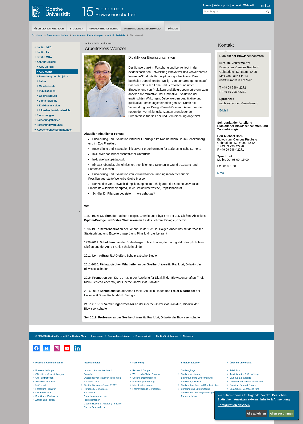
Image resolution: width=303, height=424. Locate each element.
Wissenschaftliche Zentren (146, 374)
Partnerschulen (189, 396)
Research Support (142, 370)
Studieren (76, 28)
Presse (207, 5)
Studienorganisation (191, 381)
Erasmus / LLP (91, 381)
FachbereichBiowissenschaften (116, 11)
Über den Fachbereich (49, 28)
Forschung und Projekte (53, 76)
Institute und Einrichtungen (142, 28)
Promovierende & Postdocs (147, 389)
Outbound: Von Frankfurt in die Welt (102, 377)
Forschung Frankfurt (45, 389)
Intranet (236, 5)
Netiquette (188, 336)
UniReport (40, 385)
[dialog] (257, 405)
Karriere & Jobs (43, 392)
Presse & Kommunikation (49, 362)
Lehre (42, 81)
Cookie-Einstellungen (167, 336)
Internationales (92, 362)
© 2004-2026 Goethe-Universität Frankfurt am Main (60, 336)
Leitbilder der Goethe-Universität (246, 381)
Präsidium (235, 370)
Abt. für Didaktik (116, 35)
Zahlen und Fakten (45, 400)
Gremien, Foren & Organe (243, 385)
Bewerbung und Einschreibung (197, 377)
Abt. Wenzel (46, 71)
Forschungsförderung (144, 381)
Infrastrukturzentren (143, 385)
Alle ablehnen (256, 413)
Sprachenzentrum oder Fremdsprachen (96, 398)
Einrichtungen (45, 115)
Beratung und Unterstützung (195, 389)
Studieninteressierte (103, 28)
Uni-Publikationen (44, 377)
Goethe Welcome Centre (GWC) (100, 385)
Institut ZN (43, 52)
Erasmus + (89, 392)
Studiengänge (188, 370)
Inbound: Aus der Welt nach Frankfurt (98, 372)
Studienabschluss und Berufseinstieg (200, 385)
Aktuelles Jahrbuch (45, 381)
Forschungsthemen (48, 120)
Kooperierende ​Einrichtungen (54, 129)
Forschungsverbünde (50, 124)
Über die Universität (240, 362)
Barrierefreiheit (143, 336)
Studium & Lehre (190, 362)
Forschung (139, 362)
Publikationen (47, 91)
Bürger (173, 28)
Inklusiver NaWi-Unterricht (55, 110)
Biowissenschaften (57, 35)
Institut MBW (44, 57)
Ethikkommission (49, 105)
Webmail (248, 5)
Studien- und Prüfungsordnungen (198, 392)
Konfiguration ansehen (234, 405)
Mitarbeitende (47, 86)
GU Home (37, 35)
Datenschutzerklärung (119, 336)
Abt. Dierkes (46, 66)
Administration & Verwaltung (244, 374)
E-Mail (223, 110)
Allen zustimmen (281, 413)
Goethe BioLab (48, 95)
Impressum (96, 336)
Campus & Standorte (240, 377)
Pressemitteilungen (45, 370)
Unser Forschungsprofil (145, 377)
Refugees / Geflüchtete (96, 389)
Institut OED (44, 47)
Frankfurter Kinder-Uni (46, 396)
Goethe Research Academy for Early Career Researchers (103, 405)
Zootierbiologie (48, 100)
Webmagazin (221, 5)
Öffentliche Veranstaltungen (49, 374)
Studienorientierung (191, 374)
